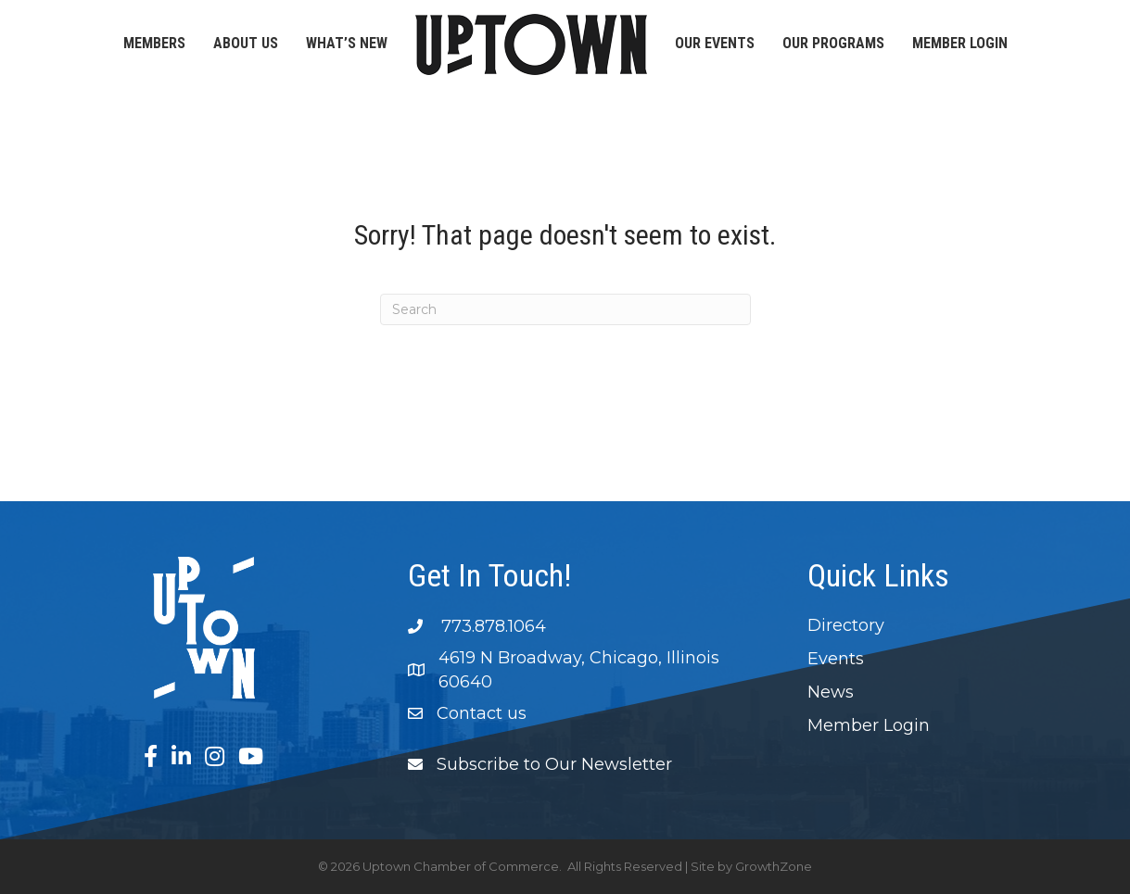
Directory (845, 625)
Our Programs (833, 43)
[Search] (565, 309)
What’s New (346, 43)
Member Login (960, 43)
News (830, 692)
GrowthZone (773, 866)
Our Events (715, 43)
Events (835, 658)
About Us (245, 43)
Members (154, 43)
